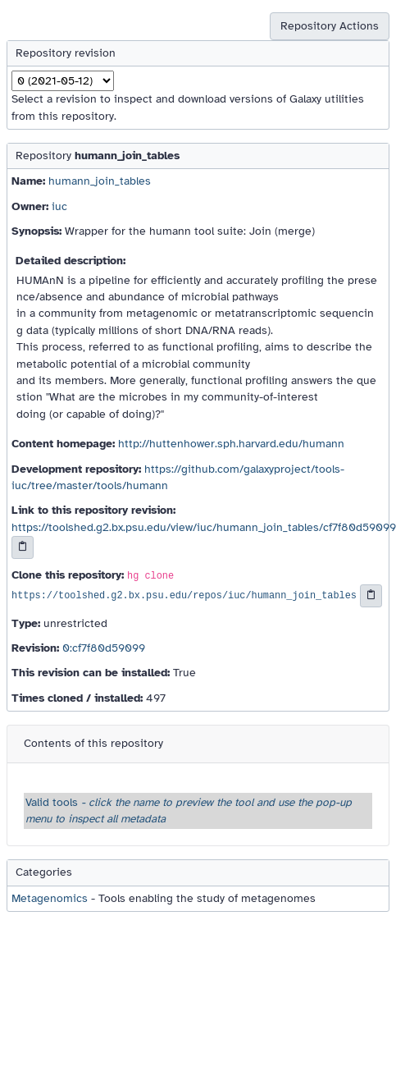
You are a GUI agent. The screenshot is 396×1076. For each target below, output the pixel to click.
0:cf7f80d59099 (103, 648)
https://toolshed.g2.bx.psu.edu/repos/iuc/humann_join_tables (184, 596)
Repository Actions (329, 26)
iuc (59, 206)
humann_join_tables (99, 181)
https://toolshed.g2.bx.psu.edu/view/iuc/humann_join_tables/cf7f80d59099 (203, 527)
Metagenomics (49, 898)
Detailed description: (70, 261)
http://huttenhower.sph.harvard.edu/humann (231, 444)
